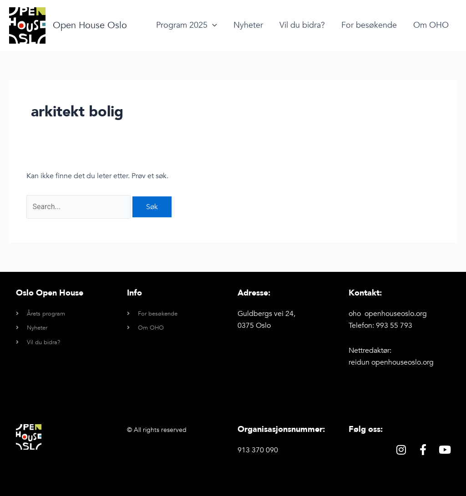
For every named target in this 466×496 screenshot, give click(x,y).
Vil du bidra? (302, 25)
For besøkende (369, 25)
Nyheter (248, 25)
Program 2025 (186, 25)
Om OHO (431, 25)
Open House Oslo (90, 25)
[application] (212, 25)
